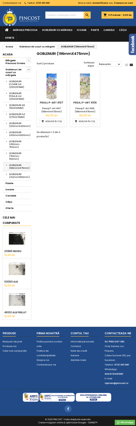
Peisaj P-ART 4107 (51, 102)
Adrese (75, 355)
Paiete (95, 30)
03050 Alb (11, 281)
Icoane (81, 30)
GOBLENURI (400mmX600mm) (19, 134)
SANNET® (92, 422)
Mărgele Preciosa (25, 30)
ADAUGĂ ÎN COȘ (51, 121)
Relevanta (110, 64)
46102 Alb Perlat (15, 312)
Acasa (8, 54)
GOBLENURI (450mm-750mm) (15, 144)
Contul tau (80, 333)
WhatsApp (125, 422)
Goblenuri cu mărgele (57, 30)
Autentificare (100, 2)
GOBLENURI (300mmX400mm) (19, 125)
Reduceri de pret (12, 341)
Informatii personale (82, 341)
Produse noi (9, 346)
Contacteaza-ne (12, 2)
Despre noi (43, 360)
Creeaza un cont (123, 2)
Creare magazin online (50, 422)
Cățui (123, 30)
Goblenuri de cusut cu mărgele (13, 72)
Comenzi (76, 346)
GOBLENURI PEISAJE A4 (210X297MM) (16, 96)
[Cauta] (68, 15)
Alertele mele (78, 360)
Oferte (9, 38)
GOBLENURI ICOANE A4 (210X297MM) (16, 84)
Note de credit (79, 351)
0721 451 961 (43, 2)
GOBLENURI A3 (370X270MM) (17, 116)
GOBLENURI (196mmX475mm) (19, 166)
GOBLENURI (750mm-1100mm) (15, 156)
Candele (109, 30)
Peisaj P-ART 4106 (85, 102)
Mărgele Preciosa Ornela (15, 62)
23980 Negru (12, 251)
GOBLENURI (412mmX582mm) (19, 176)
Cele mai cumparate (11, 220)
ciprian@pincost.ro (116, 383)
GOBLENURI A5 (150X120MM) (17, 106)
